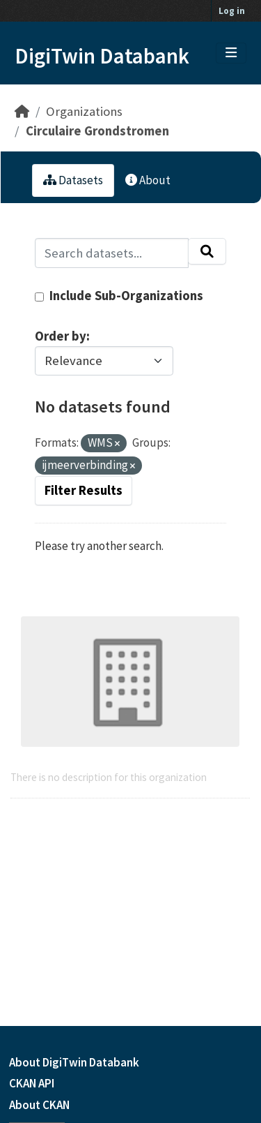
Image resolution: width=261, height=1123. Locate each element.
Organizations (84, 111)
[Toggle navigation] (231, 53)
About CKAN (39, 1105)
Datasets (73, 180)
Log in (232, 11)
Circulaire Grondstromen (97, 131)
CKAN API (31, 1083)
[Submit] (207, 251)
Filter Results (83, 490)
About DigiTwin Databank (74, 1062)
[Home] (22, 111)
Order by (60, 336)
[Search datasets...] (112, 253)
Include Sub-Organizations (119, 296)
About (148, 180)
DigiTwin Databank (102, 56)
